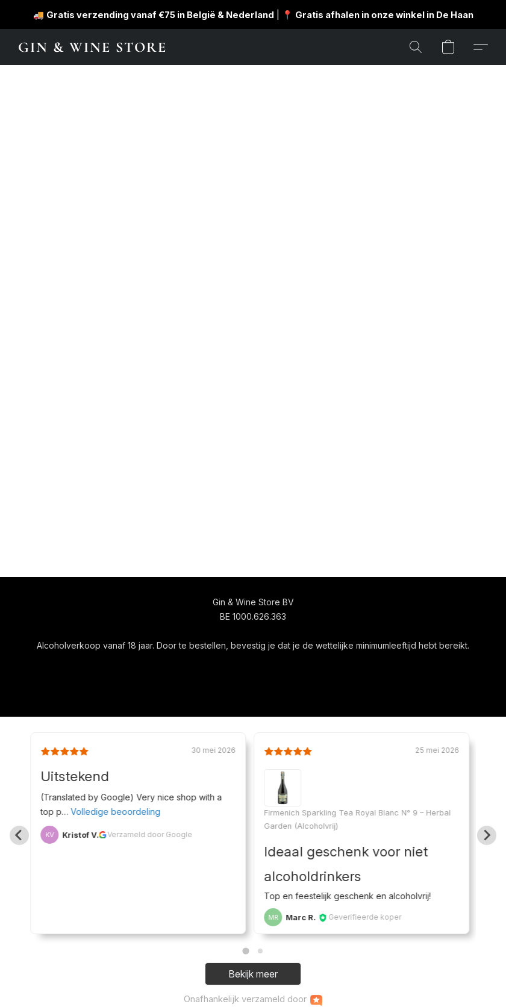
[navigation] (127, 667)
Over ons (296, 667)
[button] (92, 47)
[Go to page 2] (260, 951)
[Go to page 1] (245, 951)
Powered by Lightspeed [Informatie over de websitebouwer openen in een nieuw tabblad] (253, 690)
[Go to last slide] (19, 835)
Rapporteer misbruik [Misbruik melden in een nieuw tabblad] (367, 667)
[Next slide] (486, 835)
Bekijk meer (253, 974)
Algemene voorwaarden (218, 667)
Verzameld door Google (149, 834)
